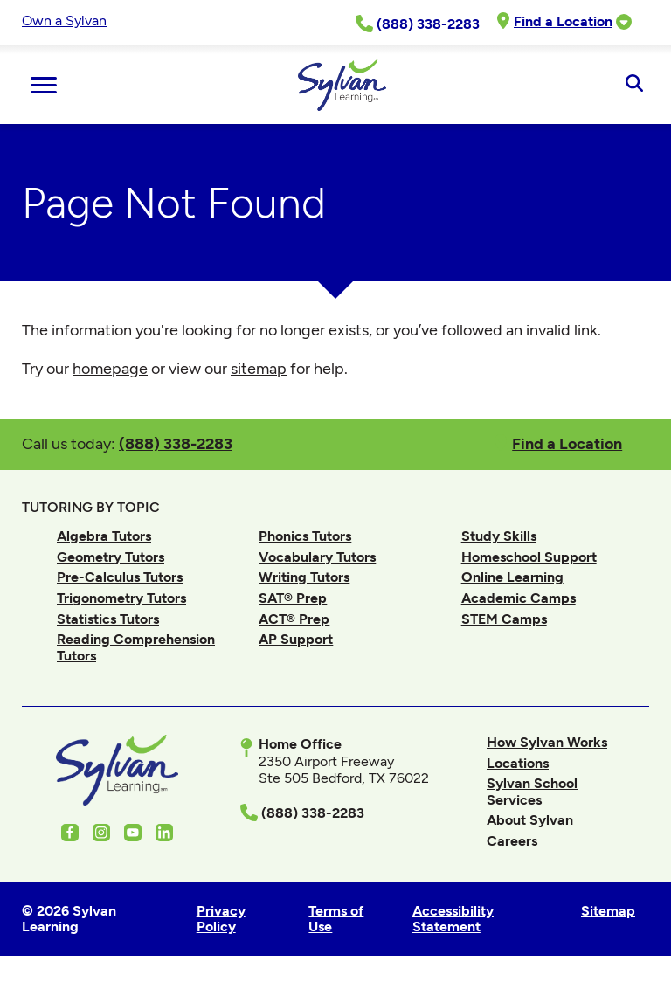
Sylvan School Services (532, 791)
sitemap (259, 368)
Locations (518, 763)
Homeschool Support (529, 557)
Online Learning (512, 577)
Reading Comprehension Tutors (136, 647)
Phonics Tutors (305, 536)
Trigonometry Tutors (121, 598)
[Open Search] (634, 84)
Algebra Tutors (104, 536)
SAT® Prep (293, 598)
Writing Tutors (304, 577)
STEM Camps (504, 619)
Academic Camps (518, 598)
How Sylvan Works (547, 742)
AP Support (296, 639)
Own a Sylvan (64, 20)
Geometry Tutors (110, 557)
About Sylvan (530, 820)
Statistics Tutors (108, 619)
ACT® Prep (294, 619)
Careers (512, 841)
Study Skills (498, 536)
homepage (110, 368)
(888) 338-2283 (175, 443)
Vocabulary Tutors (317, 557)
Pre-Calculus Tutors (120, 577)
